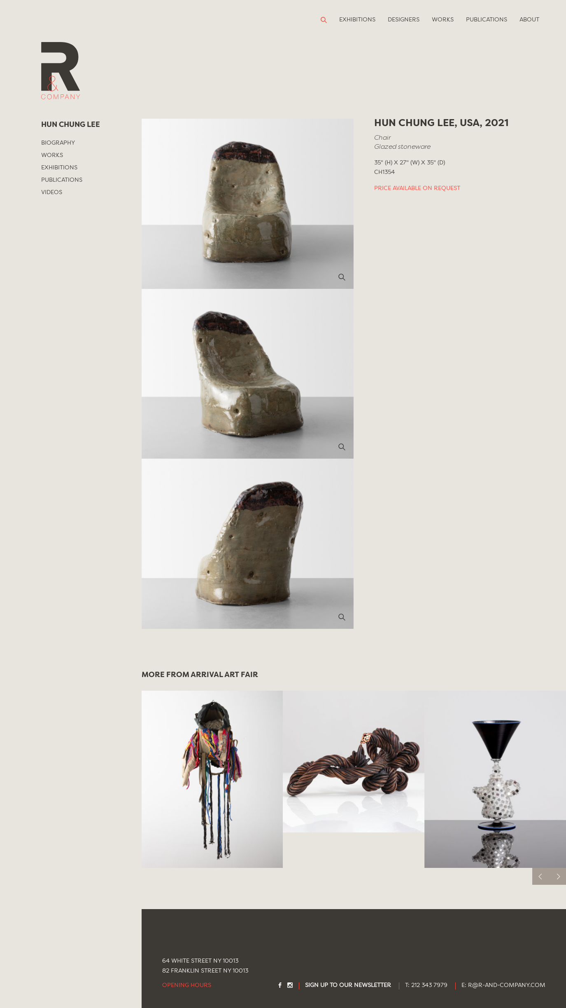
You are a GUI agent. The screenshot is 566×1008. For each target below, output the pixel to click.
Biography (58, 143)
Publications (486, 20)
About (529, 20)
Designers (403, 20)
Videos (51, 192)
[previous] (540, 876)
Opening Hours (186, 985)
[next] (557, 876)
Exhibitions (357, 20)
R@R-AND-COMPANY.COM (506, 985)
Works (443, 20)
